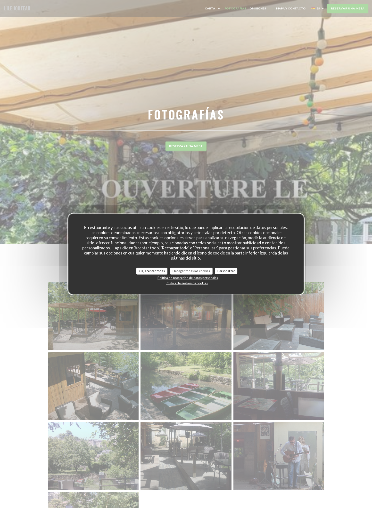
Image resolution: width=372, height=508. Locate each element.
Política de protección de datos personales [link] (187, 277)
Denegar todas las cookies (191, 271)
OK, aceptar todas (152, 271)
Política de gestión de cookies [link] (187, 283)
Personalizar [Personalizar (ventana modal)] (226, 271)
